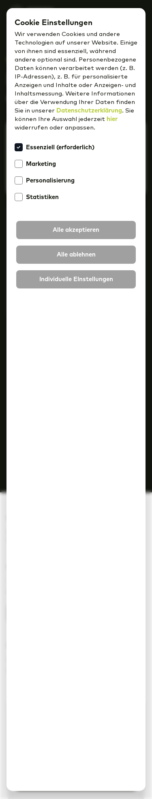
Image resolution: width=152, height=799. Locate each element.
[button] (76, 230)
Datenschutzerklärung (89, 111)
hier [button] (112, 119)
